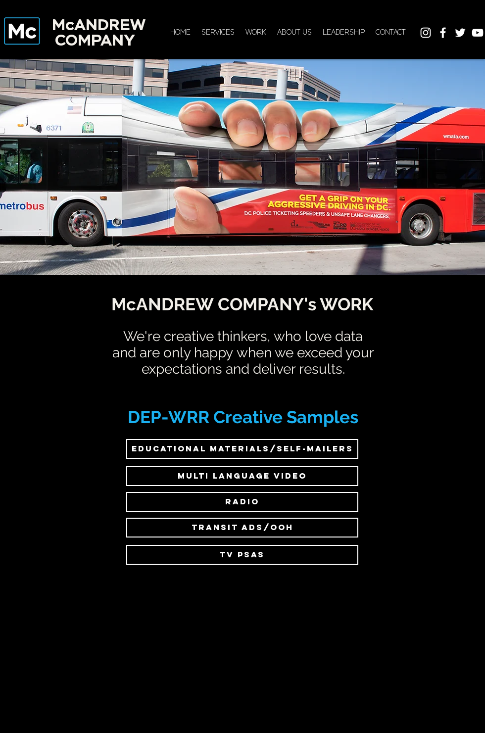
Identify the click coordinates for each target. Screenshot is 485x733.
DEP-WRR (168, 417)
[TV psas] (242, 555)
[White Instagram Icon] (426, 33)
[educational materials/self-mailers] (242, 449)
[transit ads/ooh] (242, 528)
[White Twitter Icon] (460, 33)
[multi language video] (242, 476)
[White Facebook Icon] (443, 33)
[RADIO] (242, 502)
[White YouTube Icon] (478, 33)
